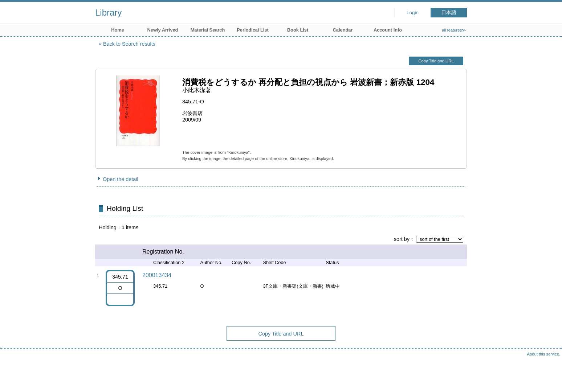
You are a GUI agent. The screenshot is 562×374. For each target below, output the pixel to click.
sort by (402, 239)
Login (413, 12)
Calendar (343, 30)
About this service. (543, 354)
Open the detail (120, 179)
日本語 (448, 12)
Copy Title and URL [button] (435, 61)
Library (108, 12)
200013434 (156, 275)
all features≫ (454, 30)
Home (117, 30)
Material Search (208, 30)
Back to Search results (129, 44)
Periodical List (252, 30)
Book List (297, 30)
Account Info (388, 30)
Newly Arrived (162, 30)
